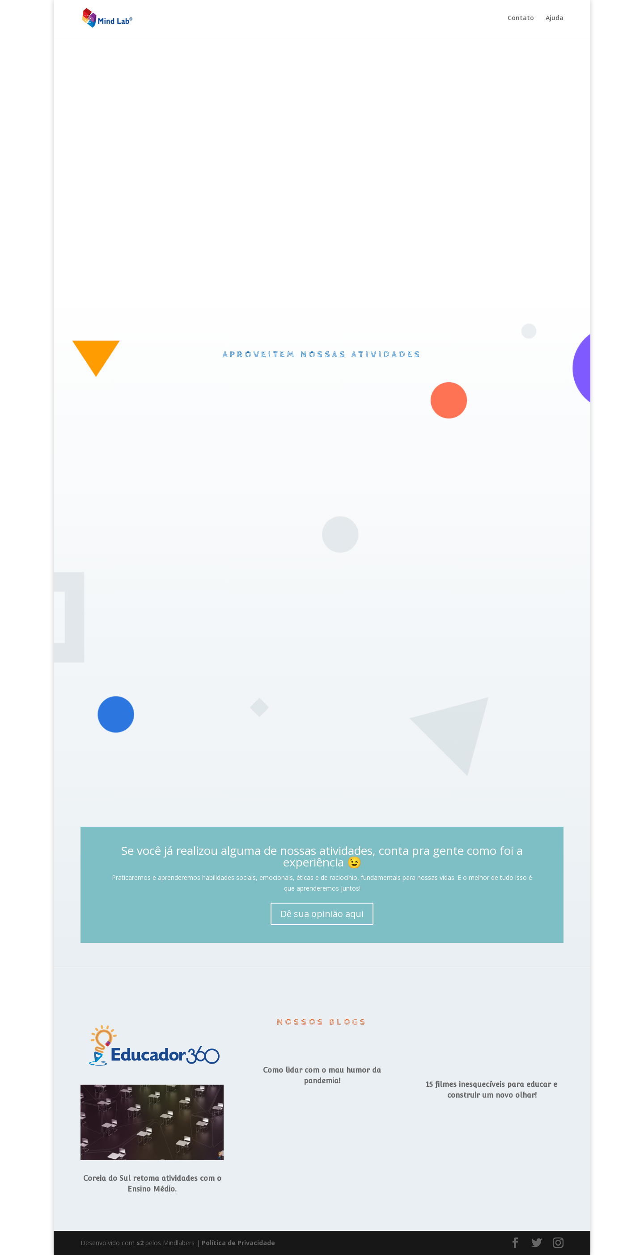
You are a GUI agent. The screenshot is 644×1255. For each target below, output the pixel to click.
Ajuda (555, 18)
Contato (521, 18)
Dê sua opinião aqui (322, 914)
